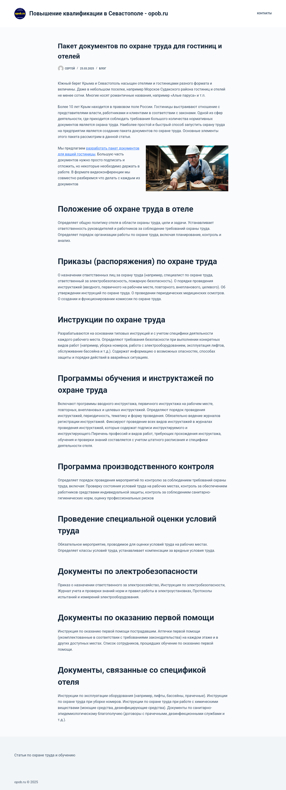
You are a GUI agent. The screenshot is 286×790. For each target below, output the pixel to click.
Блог (102, 68)
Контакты (264, 13)
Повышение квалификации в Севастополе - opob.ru (98, 13)
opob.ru (20, 782)
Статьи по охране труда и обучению (44, 755)
